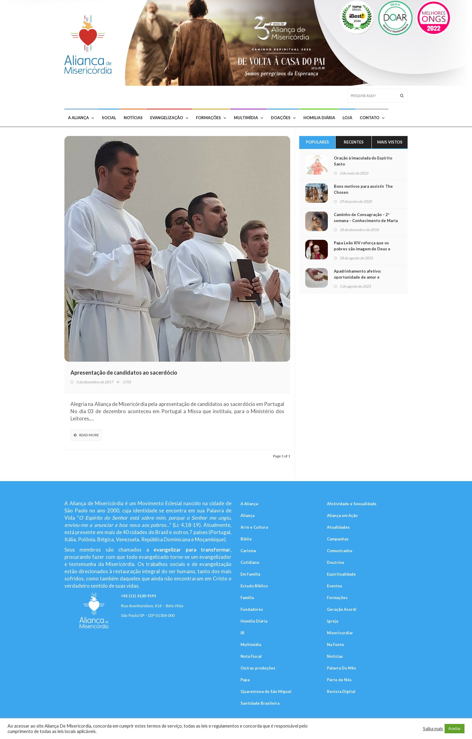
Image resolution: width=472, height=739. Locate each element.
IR (242, 632)
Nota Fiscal (251, 656)
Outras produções (258, 668)
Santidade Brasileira (260, 703)
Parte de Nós (339, 679)
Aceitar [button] (454, 728)
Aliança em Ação (342, 515)
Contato (372, 117)
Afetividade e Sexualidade (352, 503)
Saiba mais (433, 728)
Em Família (250, 574)
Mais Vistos (389, 142)
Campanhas (338, 538)
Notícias (133, 117)
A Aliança (81, 117)
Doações (283, 117)
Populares (317, 142)
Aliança (247, 515)
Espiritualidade (341, 574)
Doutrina (335, 562)
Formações (211, 117)
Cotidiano (250, 562)
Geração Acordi (341, 609)
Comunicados (339, 550)
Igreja (332, 621)
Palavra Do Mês (341, 668)
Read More (86, 435)
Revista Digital (341, 691)
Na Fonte (335, 644)
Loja (347, 117)
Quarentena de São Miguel (266, 691)
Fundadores (252, 609)
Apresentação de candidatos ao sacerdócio (123, 372)
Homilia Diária (319, 117)
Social (109, 117)
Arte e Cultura (254, 527)
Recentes (354, 142)
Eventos (334, 585)
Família (247, 597)
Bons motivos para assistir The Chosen (363, 189)
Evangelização (169, 117)
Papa (245, 679)
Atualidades (338, 527)
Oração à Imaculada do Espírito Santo (363, 161)
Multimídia (248, 117)
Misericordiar (340, 632)
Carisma (248, 550)
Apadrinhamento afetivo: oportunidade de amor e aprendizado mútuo (357, 277)
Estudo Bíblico (254, 585)
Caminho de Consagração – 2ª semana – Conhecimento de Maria (366, 217)
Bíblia (246, 538)
